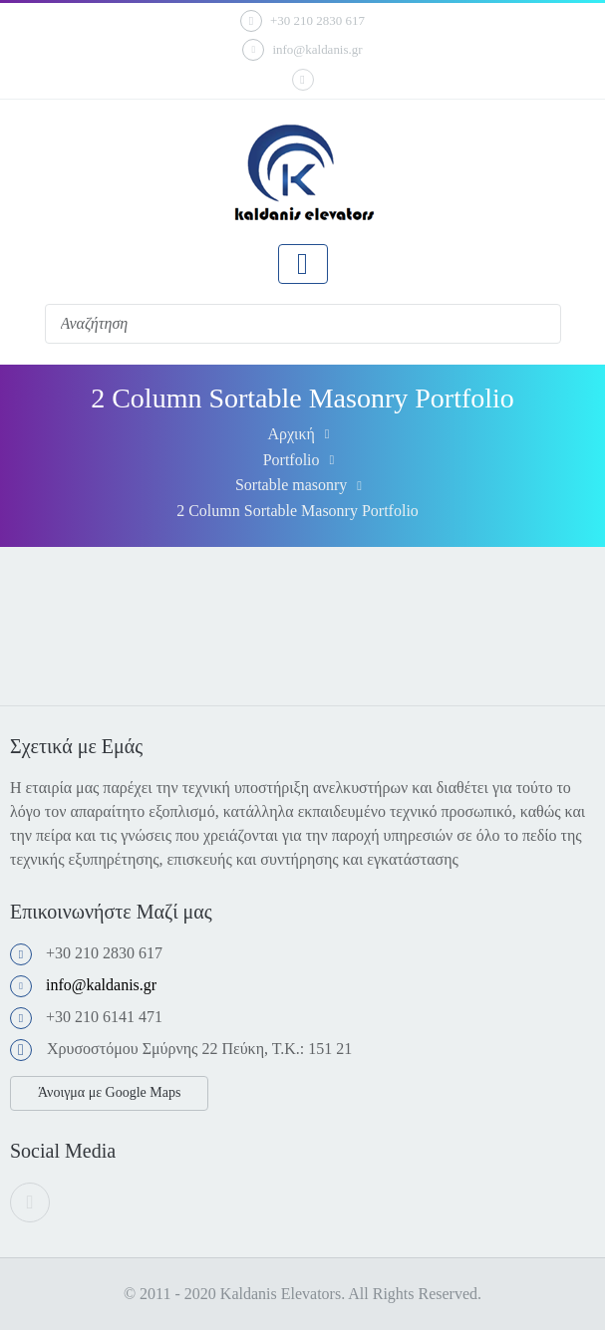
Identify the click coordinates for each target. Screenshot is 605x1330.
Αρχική (290, 433)
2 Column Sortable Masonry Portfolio (297, 510)
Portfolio (291, 459)
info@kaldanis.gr (302, 50)
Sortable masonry (291, 484)
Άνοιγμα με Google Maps (109, 1092)
